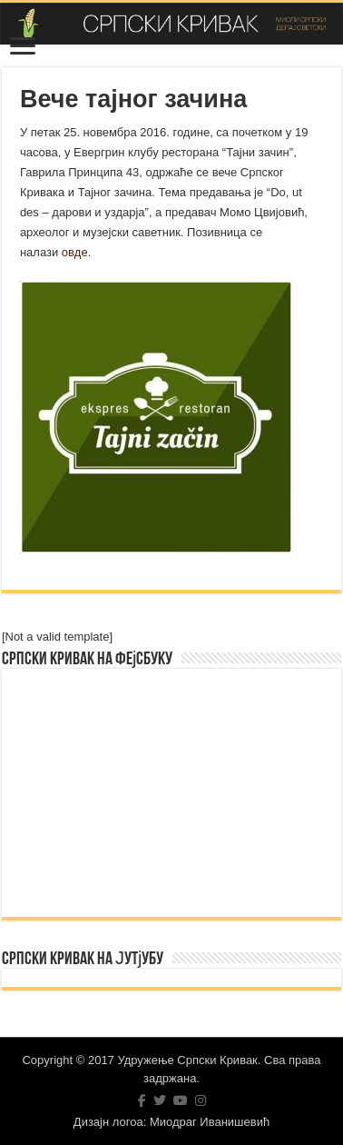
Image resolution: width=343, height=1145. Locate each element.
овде (75, 252)
